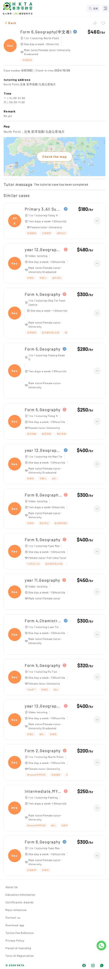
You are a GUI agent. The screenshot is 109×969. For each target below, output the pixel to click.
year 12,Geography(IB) (43, 450)
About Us (12, 887)
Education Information (20, 894)
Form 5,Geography (43, 349)
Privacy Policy (15, 940)
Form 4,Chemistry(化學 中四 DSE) (43, 620)
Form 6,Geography (43, 841)
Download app (15, 925)
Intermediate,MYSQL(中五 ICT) (43, 791)
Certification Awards (19, 902)
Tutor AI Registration (20, 955)
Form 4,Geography (43, 294)
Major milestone (16, 909)
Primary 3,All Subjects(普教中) (43, 209)
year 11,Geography (42, 580)
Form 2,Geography (43, 750)
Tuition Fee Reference (20, 932)
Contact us (13, 917)
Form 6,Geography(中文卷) (45, 31)
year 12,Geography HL (43, 249)
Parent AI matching (18, 948)
